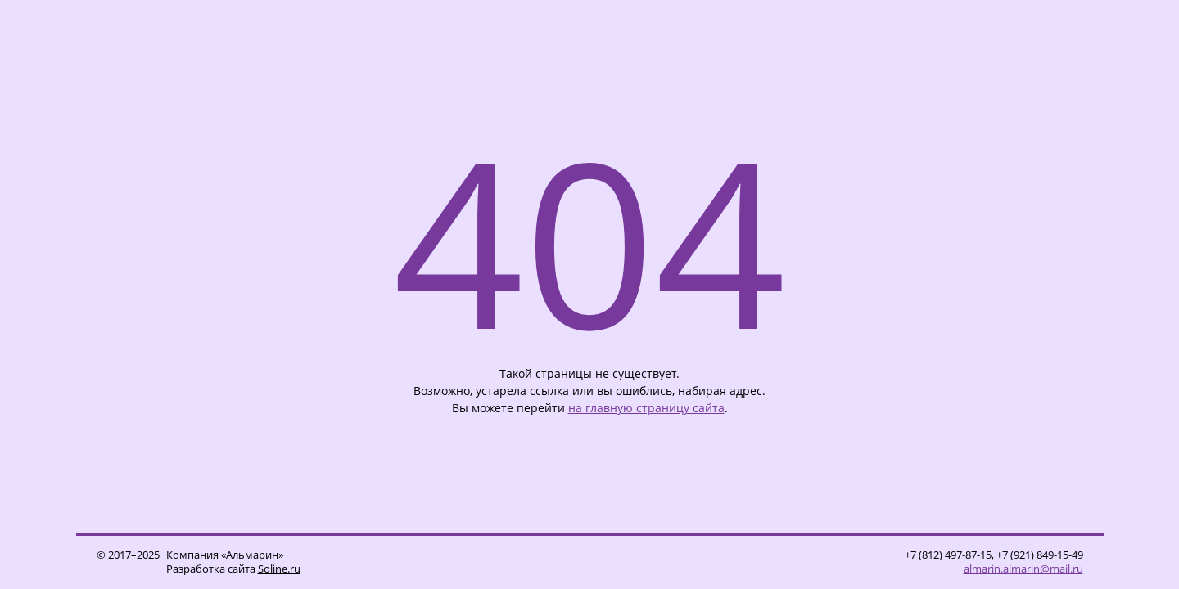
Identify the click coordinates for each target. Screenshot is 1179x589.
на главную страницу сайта (646, 408)
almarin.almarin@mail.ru (1023, 569)
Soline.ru (279, 569)
